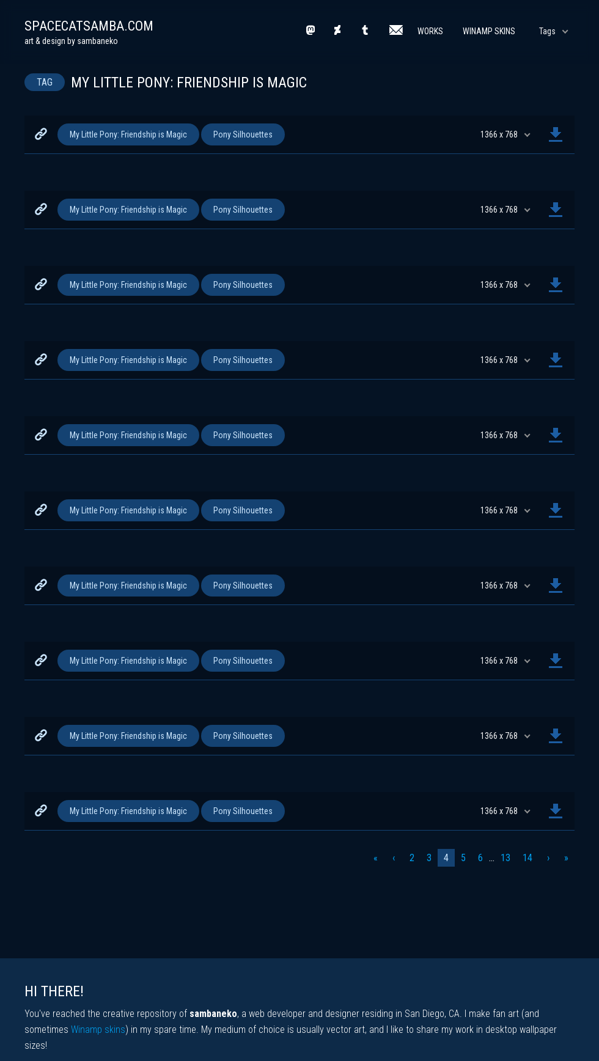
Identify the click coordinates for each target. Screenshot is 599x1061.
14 (527, 858)
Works (430, 31)
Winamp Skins (489, 31)
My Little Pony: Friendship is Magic (128, 134)
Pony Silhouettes (243, 134)
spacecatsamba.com (88, 26)
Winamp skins (98, 1029)
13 (505, 858)
